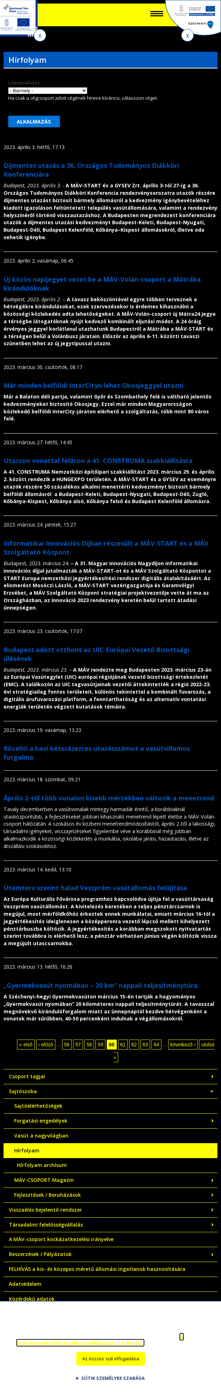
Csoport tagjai (27, 1076)
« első (25, 1044)
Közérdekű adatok (32, 1298)
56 (67, 1044)
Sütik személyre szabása (113, 1378)
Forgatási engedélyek (40, 1120)
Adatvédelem (25, 1283)
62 (134, 1044)
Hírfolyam (26, 1150)
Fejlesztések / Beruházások (47, 1194)
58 (89, 1044)
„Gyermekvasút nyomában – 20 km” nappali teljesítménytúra (101, 985)
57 (78, 1044)
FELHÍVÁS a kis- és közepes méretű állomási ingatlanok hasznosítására (97, 1269)
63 (145, 1044)
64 (156, 1044)
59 (100, 1044)
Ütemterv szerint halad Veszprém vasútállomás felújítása (95, 887)
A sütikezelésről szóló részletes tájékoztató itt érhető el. (100, 1340)
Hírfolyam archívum (42, 1165)
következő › (183, 1044)
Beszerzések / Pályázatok (40, 1254)
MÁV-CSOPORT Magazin (44, 1180)
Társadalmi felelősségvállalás (46, 1224)
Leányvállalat (24, 82)
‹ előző (45, 1044)
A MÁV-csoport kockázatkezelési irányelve (61, 1239)
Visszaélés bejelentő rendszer (45, 1209)
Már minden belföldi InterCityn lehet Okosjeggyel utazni (93, 385)
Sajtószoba (23, 1091)
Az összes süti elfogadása (110, 1358)
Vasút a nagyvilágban (41, 1135)
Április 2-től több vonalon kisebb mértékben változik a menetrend (109, 798)
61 (123, 1044)
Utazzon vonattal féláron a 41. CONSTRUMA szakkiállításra (98, 460)
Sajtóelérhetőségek (38, 1105)
